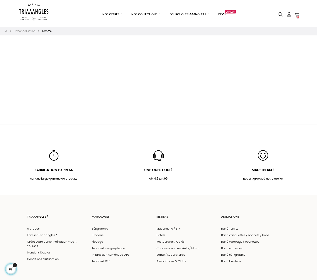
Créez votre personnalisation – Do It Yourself (51, 242)
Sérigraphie (100, 227)
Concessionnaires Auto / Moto (177, 246)
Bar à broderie (231, 259)
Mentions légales (39, 251)
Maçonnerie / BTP (168, 227)
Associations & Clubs (171, 259)
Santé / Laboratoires (170, 253)
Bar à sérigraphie (233, 253)
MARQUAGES (101, 215)
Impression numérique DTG (110, 253)
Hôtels (160, 233)
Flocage (97, 240)
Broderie (97, 233)
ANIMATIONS (230, 215)
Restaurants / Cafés (170, 240)
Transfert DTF (101, 259)
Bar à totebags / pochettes (240, 240)
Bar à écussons (231, 246)
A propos (33, 227)
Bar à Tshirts (229, 227)
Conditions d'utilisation (43, 257)
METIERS (162, 215)
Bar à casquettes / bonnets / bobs (245, 233)
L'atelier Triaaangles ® (42, 233)
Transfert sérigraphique (108, 246)
